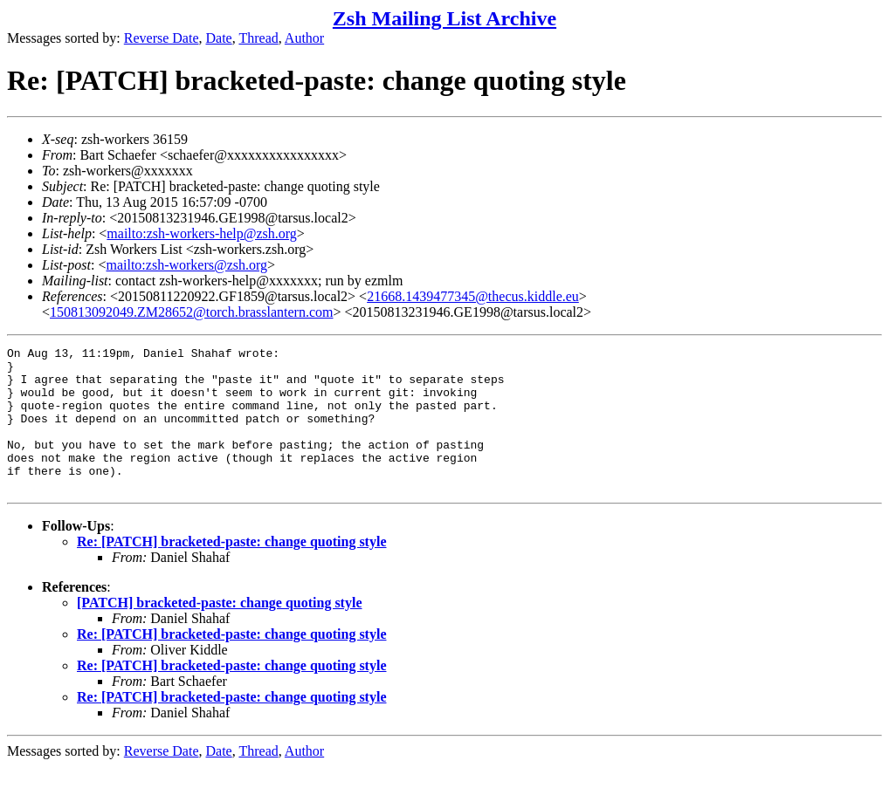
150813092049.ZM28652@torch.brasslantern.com (191, 312)
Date (219, 38)
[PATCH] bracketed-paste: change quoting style (219, 631)
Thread (258, 38)
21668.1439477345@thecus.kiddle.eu (473, 296)
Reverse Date (161, 38)
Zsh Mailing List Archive (444, 18)
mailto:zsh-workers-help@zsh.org (202, 233)
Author (304, 38)
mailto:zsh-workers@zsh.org (186, 264)
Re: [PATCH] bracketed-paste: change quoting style (231, 570)
